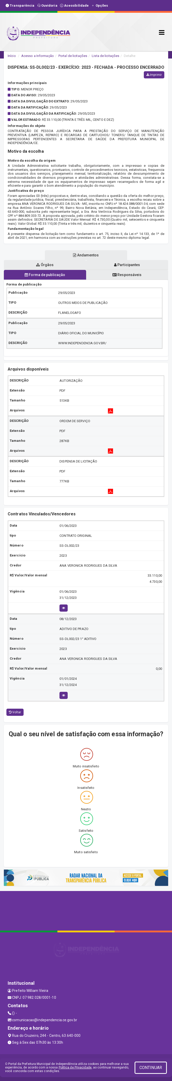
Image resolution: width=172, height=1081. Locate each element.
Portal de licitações (72, 56)
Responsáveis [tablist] (127, 275)
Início (12, 56)
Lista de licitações (105, 56)
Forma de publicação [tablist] (45, 275)
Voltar (15, 712)
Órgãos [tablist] (45, 265)
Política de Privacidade (75, 1067)
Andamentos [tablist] (86, 255)
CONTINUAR (150, 1067)
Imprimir (154, 75)
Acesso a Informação (37, 56)
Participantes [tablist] (127, 265)
